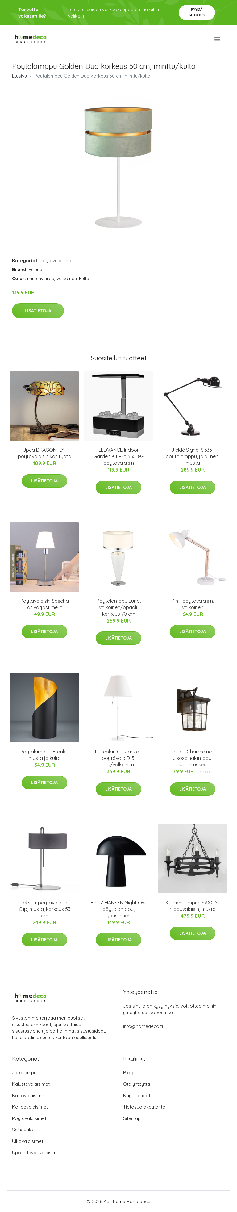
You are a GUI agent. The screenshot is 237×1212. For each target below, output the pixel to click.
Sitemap (132, 1118)
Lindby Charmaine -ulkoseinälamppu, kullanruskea (192, 758)
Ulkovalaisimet (27, 1141)
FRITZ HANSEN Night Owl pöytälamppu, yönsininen (119, 909)
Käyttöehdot (136, 1095)
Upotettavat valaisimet (36, 1152)
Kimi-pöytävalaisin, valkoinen (192, 604)
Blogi (128, 1073)
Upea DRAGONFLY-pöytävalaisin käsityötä (44, 453)
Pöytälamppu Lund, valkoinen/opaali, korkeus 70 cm (119, 607)
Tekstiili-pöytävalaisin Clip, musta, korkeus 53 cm (44, 909)
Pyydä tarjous (196, 12)
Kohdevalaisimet (30, 1107)
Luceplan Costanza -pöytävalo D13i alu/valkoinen (118, 758)
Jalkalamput (25, 1073)
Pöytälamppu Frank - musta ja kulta (44, 755)
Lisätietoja (38, 310)
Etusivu (19, 76)
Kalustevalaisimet (31, 1084)
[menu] (217, 39)
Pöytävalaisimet (57, 260)
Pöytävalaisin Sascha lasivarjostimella (44, 604)
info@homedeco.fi (143, 1026)
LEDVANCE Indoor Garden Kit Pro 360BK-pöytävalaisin (119, 456)
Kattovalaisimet (29, 1095)
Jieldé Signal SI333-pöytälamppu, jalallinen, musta (192, 456)
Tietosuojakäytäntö (144, 1107)
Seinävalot (23, 1130)
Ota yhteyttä (136, 1084)
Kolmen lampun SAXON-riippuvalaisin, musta (192, 906)
